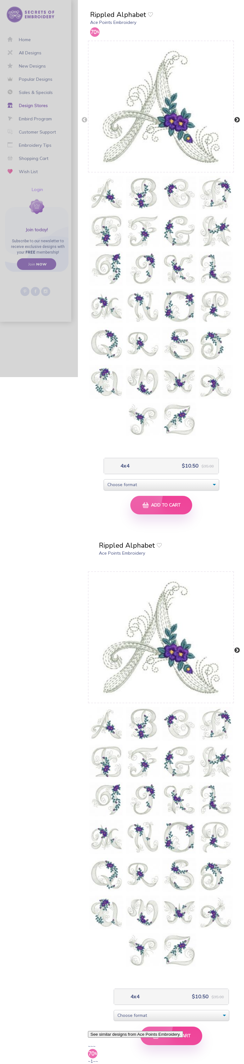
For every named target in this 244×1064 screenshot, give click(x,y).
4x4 (124, 466)
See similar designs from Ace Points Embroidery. (135, 1034)
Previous (84, 120)
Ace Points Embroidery (113, 22)
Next (237, 120)
